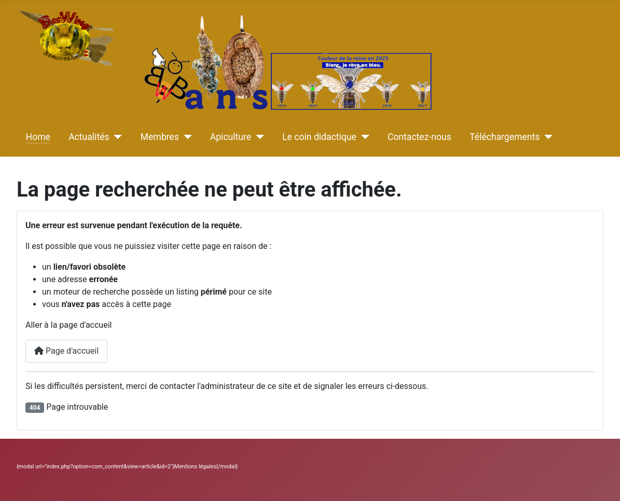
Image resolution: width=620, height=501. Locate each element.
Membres (160, 137)
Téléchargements (505, 137)
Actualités (88, 137)
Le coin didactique (319, 137)
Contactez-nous (419, 137)
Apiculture (230, 137)
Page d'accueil (66, 351)
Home (38, 137)
